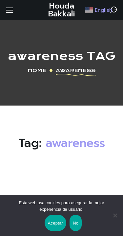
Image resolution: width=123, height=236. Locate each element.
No (75, 223)
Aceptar (55, 223)
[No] (115, 215)
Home (37, 70)
